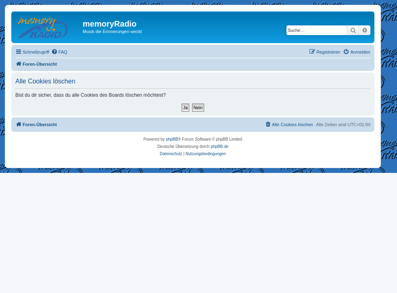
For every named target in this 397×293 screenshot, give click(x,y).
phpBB (172, 139)
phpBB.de (219, 146)
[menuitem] (59, 52)
